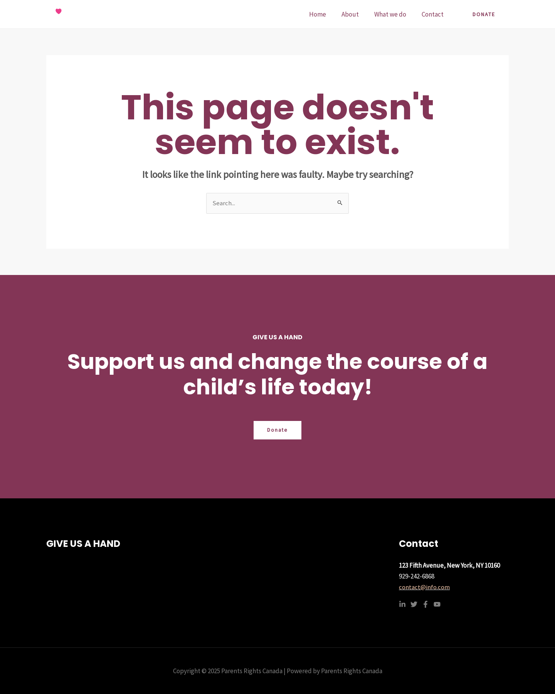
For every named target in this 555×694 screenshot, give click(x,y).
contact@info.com (424, 587)
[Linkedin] (402, 604)
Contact (434, 14)
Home (325, 14)
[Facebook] (425, 604)
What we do (394, 14)
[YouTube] (437, 604)
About (356, 14)
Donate (277, 430)
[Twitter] (413, 604)
